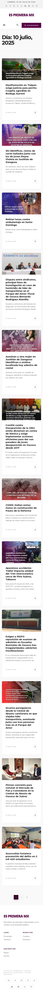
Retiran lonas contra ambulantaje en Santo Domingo (19, 222)
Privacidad (8, 936)
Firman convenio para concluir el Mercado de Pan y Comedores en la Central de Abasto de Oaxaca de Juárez (20, 791)
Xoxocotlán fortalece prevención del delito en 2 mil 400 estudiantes (21, 856)
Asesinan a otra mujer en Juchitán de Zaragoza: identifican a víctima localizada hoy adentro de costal (21, 362)
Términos (7, 939)
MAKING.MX (8, 974)
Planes (6, 953)
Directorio (26, 939)
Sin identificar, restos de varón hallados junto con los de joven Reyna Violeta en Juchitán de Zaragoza (21, 156)
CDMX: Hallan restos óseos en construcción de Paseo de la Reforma (21, 508)
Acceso (6, 956)
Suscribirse (31, 25)
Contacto (26, 936)
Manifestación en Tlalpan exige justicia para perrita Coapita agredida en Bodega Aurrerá (21, 89)
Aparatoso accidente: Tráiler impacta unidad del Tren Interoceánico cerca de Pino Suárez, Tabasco (19, 574)
